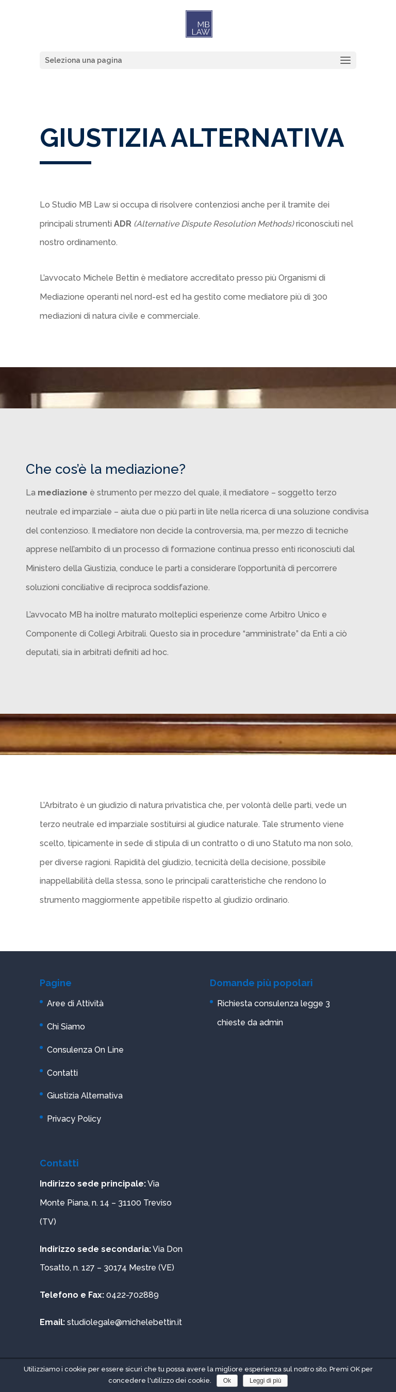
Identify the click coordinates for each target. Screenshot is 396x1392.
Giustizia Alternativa (85, 1096)
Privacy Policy (74, 1119)
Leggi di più (265, 1380)
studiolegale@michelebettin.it (124, 1322)
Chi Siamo (66, 1027)
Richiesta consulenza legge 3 (273, 1003)
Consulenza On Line (85, 1050)
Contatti (62, 1073)
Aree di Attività (75, 1003)
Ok (227, 1380)
